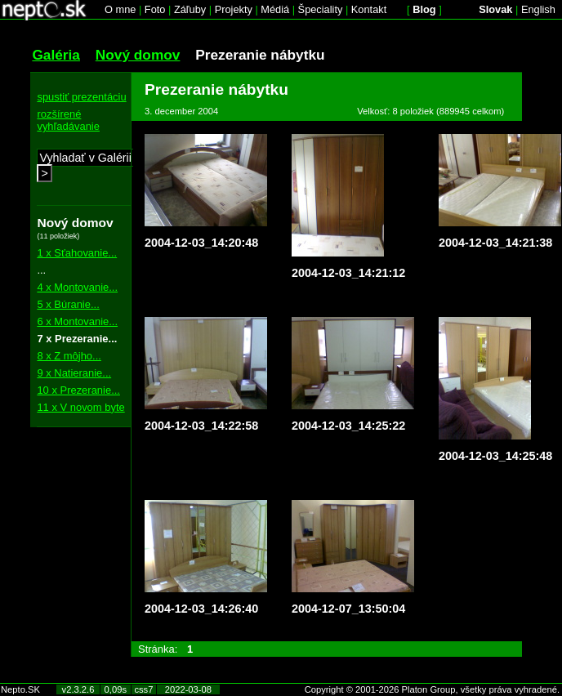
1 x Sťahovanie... (77, 253)
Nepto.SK (20, 689)
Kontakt (368, 9)
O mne (120, 9)
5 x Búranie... (68, 304)
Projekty (233, 9)
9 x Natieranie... (74, 373)
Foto (155, 9)
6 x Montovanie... (77, 321)
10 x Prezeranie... (78, 390)
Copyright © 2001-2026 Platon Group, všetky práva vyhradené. (432, 689)
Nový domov (138, 55)
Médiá (275, 9)
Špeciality (320, 9)
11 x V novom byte (80, 407)
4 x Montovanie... (77, 287)
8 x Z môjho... (68, 356)
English (538, 9)
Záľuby (190, 9)
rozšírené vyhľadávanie (68, 120)
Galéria (56, 55)
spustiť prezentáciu (81, 97)
